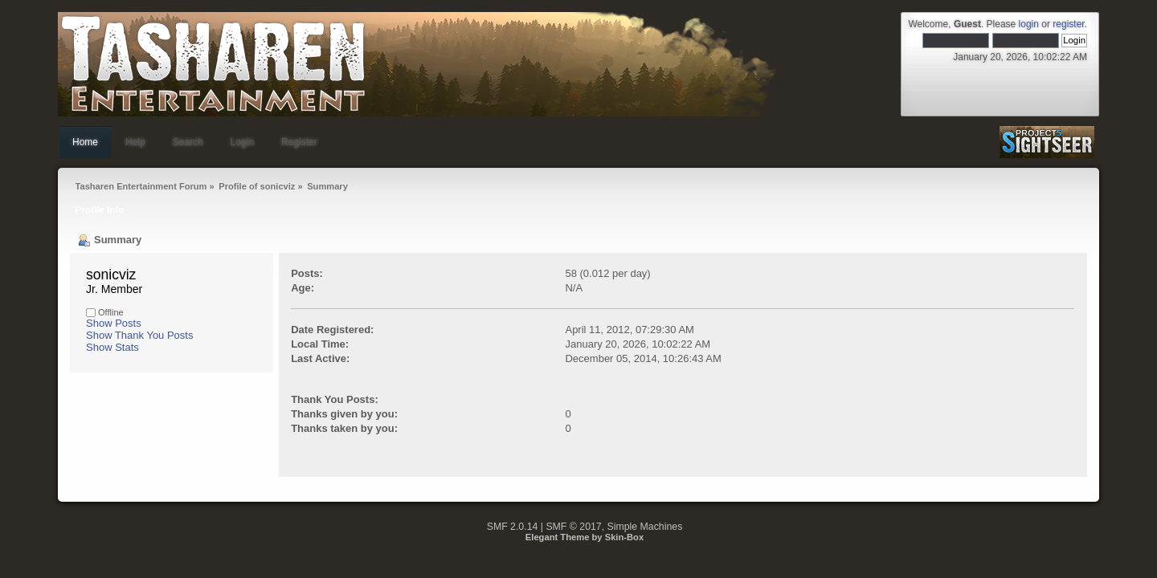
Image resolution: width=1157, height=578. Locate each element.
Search (188, 142)
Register (299, 142)
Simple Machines (645, 526)
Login (242, 142)
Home (85, 142)
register (1068, 24)
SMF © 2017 (573, 526)
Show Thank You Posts (139, 335)
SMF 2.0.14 (512, 526)
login (1029, 24)
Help (135, 142)
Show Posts (113, 323)
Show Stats (112, 347)
